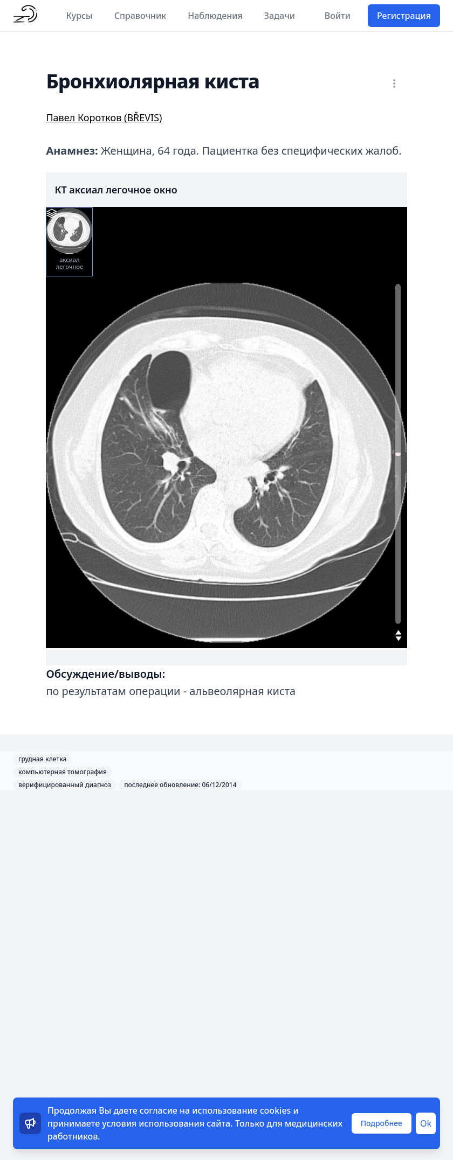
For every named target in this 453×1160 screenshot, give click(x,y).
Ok (425, 1123)
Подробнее (381, 1123)
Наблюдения (215, 16)
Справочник (140, 16)
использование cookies (241, 1110)
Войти (338, 16)
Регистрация (404, 16)
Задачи (279, 16)
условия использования (153, 1123)
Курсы (79, 16)
